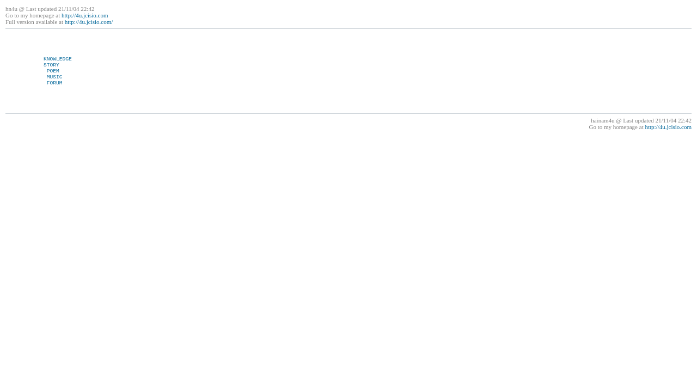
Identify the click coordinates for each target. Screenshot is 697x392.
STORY (51, 65)
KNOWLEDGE (58, 59)
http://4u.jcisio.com (85, 15)
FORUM (55, 83)
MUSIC (55, 77)
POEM (53, 71)
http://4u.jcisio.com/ (89, 22)
